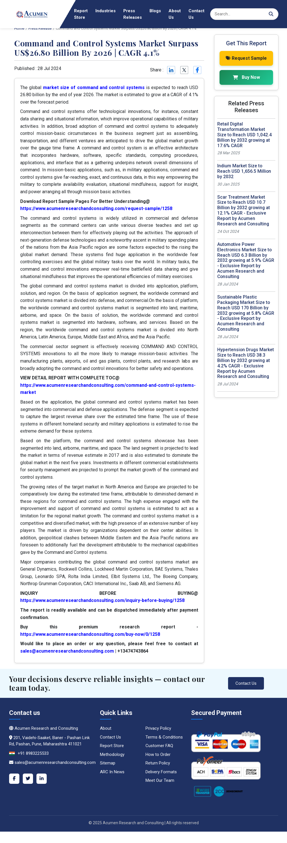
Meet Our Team (159, 780)
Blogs (155, 10)
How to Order (158, 754)
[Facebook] (14, 779)
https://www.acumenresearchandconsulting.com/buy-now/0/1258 (90, 634)
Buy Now (246, 77)
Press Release (40, 28)
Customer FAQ (159, 745)
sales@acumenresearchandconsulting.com (67, 651)
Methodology (112, 754)
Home (60, 10)
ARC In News (112, 771)
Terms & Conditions (164, 737)
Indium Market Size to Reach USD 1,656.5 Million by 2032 (244, 171)
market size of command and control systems (94, 87)
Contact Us (196, 14)
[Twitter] (28, 779)
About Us (175, 14)
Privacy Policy (158, 728)
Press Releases (132, 14)
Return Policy (157, 763)
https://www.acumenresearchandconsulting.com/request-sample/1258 (96, 208)
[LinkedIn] (41, 779)
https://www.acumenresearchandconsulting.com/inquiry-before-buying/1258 (102, 600)
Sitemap (107, 763)
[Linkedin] (170, 70)
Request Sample (246, 58)
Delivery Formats (161, 771)
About (105, 728)
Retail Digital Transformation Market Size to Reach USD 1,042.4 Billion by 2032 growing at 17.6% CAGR (244, 134)
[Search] (244, 14)
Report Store (81, 14)
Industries (105, 10)
